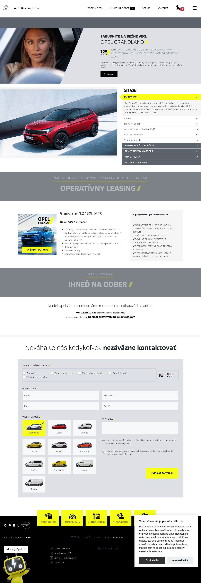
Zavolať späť (120, 373)
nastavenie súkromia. (151, 551)
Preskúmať (109, 74)
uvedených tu (124, 443)
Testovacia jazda (64, 373)
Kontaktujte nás (86, 312)
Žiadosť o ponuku (36, 373)
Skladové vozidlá (62, 553)
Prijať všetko (152, 560)
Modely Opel (95, 8)
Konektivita (132, 157)
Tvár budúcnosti (132, 140)
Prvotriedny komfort (139, 151)
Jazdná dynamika (136, 162)
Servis (146, 8)
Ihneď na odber (122, 8)
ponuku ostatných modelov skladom (111, 317)
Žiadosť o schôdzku (93, 373)
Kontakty (59, 562)
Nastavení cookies (112, 548)
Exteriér (130, 97)
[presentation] (124, 472)
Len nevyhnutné (180, 560)
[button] (162, 473)
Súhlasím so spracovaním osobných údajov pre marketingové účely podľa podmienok (140, 453)
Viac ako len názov (133, 134)
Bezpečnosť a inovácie (139, 145)
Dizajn (130, 90)
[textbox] (60, 395)
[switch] (104, 452)
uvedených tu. (124, 454)
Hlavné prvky (69, 22)
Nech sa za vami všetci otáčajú (139, 129)
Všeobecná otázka (36, 377)
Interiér (127, 118)
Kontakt (163, 8)
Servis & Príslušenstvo (65, 558)
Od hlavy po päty (132, 123)
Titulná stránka (62, 548)
